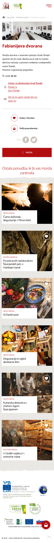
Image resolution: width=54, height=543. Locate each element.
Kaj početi (10, 18)
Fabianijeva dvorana (38, 18)
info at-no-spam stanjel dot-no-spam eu (23, 99)
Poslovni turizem (22, 18)
